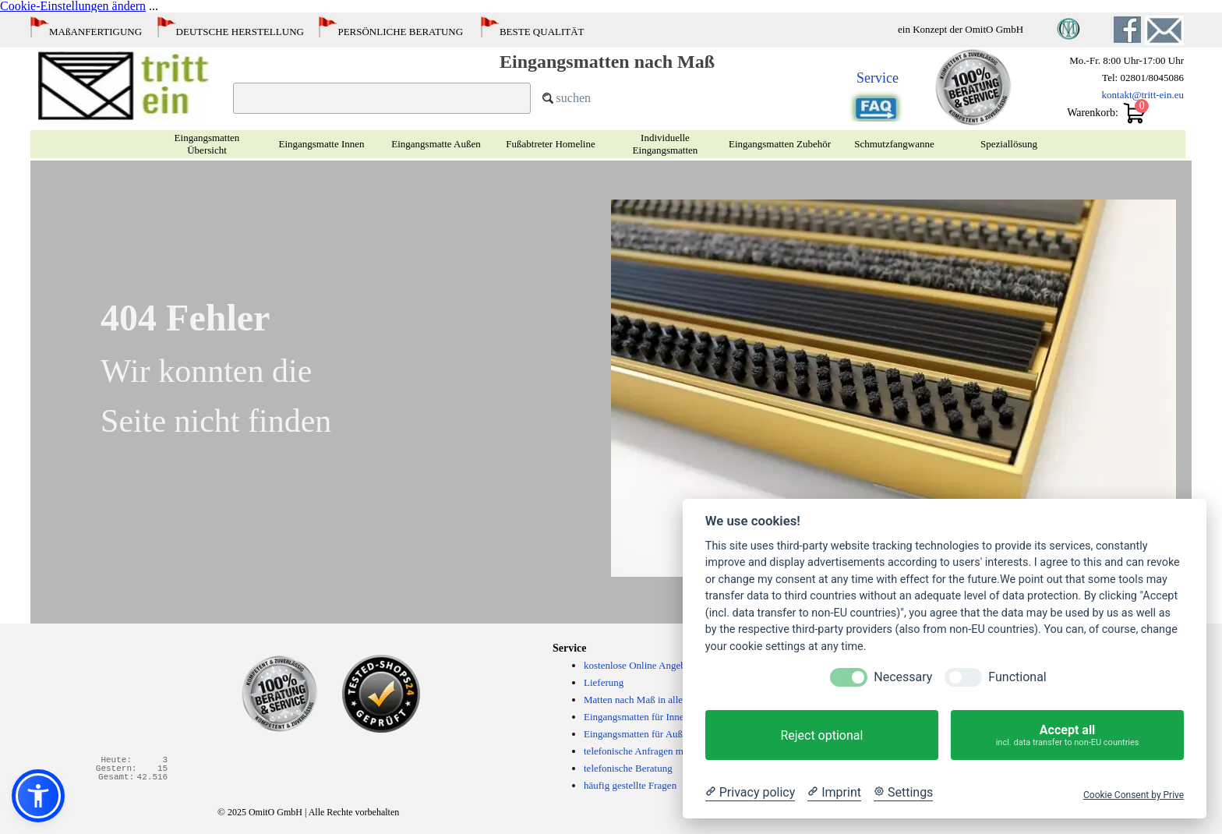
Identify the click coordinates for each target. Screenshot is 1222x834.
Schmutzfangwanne (894, 144)
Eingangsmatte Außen (435, 144)
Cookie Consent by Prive (1133, 795)
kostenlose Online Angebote (641, 665)
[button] (1164, 22)
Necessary (903, 677)
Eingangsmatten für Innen (636, 717)
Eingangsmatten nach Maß (607, 61)
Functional (1017, 677)
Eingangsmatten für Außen (638, 734)
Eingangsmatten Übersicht (207, 144)
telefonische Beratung (628, 768)
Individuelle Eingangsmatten (665, 144)
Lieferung (603, 682)
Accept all (1067, 735)
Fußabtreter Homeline (550, 144)
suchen (573, 97)
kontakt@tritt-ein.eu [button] (1143, 95)
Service (877, 78)
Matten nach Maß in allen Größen (652, 699)
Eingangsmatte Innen (321, 144)
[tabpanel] (420, 28)
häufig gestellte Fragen (630, 785)
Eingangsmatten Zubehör (780, 144)
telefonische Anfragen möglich (646, 751)
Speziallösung (1008, 144)
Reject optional (821, 735)
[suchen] (382, 98)
